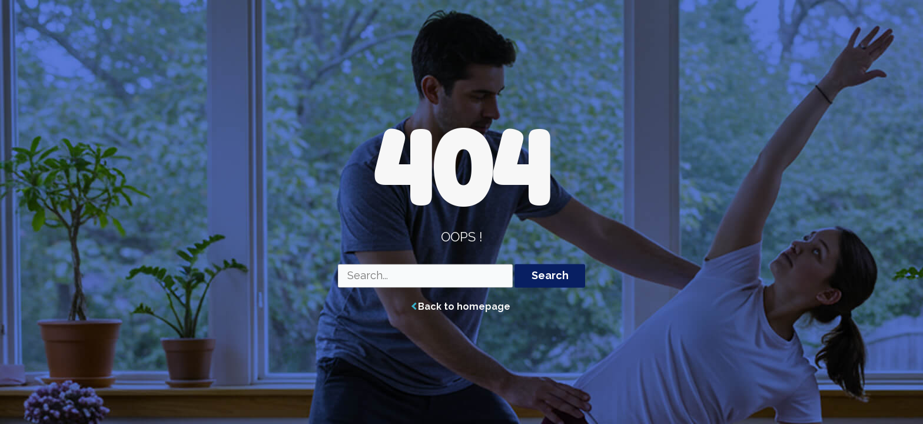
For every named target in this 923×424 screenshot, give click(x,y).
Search (550, 276)
